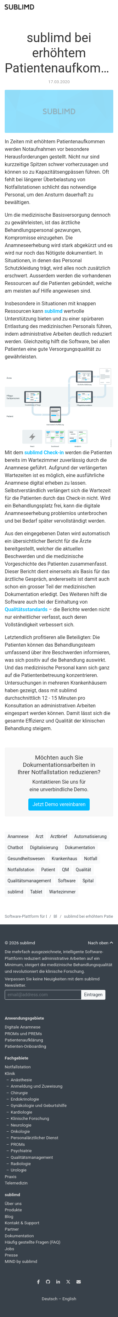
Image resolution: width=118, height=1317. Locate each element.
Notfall (90, 858)
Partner (12, 1229)
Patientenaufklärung (24, 1039)
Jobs (9, 1248)
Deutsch (50, 1298)
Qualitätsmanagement (29, 880)
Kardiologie (21, 1112)
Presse (11, 1255)
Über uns (13, 1203)
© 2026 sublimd (20, 942)
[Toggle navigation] (109, 6)
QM (65, 869)
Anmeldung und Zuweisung (36, 1086)
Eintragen (93, 994)
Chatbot (15, 847)
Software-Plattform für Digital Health (37, 916)
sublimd (53, 311)
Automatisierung (90, 836)
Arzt (39, 836)
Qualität (83, 869)
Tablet (36, 891)
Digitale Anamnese (23, 1026)
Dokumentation (80, 847)
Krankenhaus (64, 858)
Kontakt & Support (22, 1222)
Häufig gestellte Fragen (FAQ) (32, 1242)
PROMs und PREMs (23, 1033)
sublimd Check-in (44, 453)
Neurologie (21, 1125)
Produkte (13, 1209)
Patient (48, 869)
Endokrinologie (25, 1099)
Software (67, 880)
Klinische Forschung (30, 1118)
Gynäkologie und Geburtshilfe (39, 1105)
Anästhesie (21, 1079)
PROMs (18, 1144)
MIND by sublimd (21, 1261)
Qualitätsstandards (26, 609)
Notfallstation (21, 869)
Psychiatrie (21, 1150)
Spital (87, 880)
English (69, 1298)
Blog (9, 1216)
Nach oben (100, 942)
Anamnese (18, 836)
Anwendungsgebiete (24, 1018)
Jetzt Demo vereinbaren (59, 804)
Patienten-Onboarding (25, 1046)
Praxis (10, 1176)
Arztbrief (58, 836)
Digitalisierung (44, 847)
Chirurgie (19, 1092)
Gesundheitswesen (26, 858)
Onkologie (20, 1131)
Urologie (18, 1169)
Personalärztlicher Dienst (34, 1137)
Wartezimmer (62, 891)
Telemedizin (16, 1182)
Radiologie (21, 1163)
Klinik (10, 1073)
